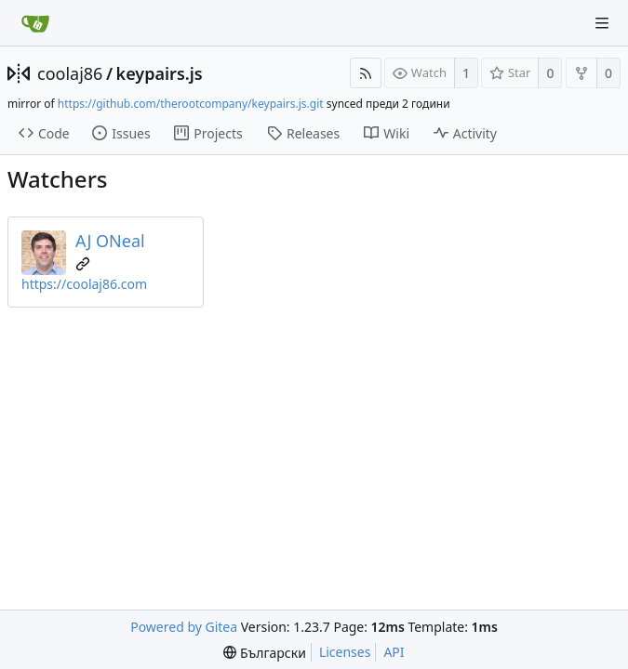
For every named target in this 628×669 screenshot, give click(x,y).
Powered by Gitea (183, 627)
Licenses (345, 652)
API (393, 652)
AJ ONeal (110, 241)
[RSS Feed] (365, 73)
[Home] (35, 23)
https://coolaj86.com (84, 284)
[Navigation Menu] (602, 23)
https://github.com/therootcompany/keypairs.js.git (191, 104)
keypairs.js (159, 73)
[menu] (264, 653)
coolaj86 (69, 73)
